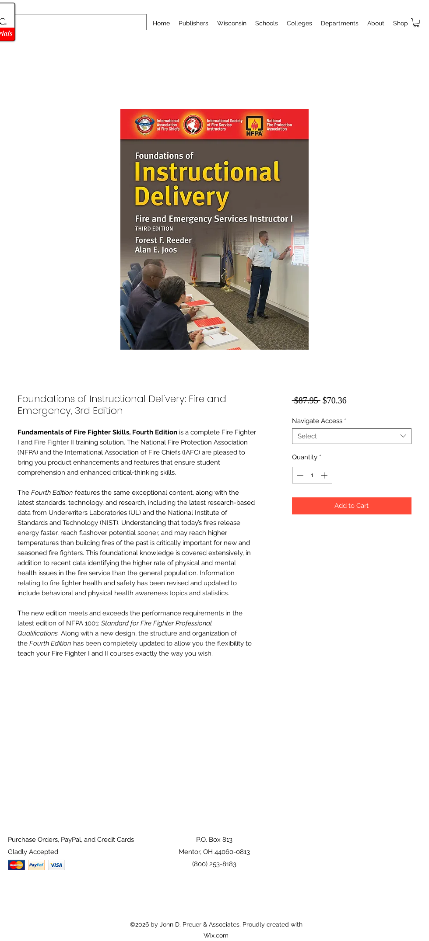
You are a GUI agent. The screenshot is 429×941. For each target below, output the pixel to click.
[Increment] (325, 475)
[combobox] (351, 436)
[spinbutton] (312, 475)
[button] (266, 23)
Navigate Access (319, 421)
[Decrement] (299, 475)
